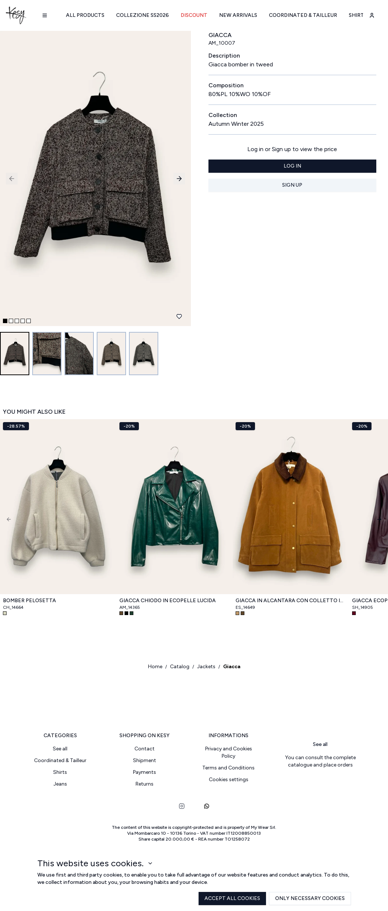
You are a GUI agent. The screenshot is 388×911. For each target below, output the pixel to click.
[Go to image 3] (79, 353)
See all (60, 749)
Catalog (179, 666)
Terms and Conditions (228, 768)
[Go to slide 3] (17, 321)
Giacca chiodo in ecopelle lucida (167, 600)
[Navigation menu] (44, 15)
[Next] (379, 519)
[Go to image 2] (47, 353)
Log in (292, 166)
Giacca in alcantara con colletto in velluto (291, 600)
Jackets (206, 666)
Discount (194, 15)
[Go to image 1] (14, 353)
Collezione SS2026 (142, 15)
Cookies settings (228, 779)
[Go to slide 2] (11, 321)
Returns (145, 784)
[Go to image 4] (111, 353)
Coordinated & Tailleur (303, 15)
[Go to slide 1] (5, 321)
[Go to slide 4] (23, 321)
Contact (144, 749)
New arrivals (238, 15)
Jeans (60, 784)
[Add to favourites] (179, 316)
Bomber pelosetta (29, 600)
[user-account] (372, 15)
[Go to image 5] (143, 353)
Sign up (292, 185)
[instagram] (182, 806)
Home (155, 666)
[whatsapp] (206, 806)
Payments (144, 772)
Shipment (144, 760)
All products (85, 15)
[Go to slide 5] (28, 321)
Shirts (358, 15)
